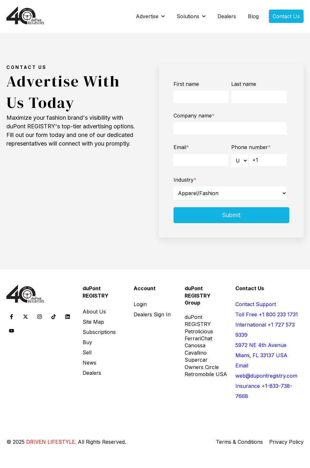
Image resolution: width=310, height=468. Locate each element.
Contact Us (286, 16)
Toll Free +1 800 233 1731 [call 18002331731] (266, 314)
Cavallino (196, 353)
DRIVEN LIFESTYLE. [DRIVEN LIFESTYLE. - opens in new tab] (51, 442)
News (89, 362)
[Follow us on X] (25, 317)
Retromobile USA (206, 374)
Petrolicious (199, 331)
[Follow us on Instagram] (39, 317)
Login (140, 304)
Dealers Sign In (152, 314)
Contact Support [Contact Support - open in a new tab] (255, 304)
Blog (253, 16)
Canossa (195, 345)
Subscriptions (99, 332)
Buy (87, 342)
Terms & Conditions (239, 442)
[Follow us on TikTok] (53, 317)
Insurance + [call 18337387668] (250, 386)
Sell (87, 352)
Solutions (188, 16)
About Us (94, 311)
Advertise (147, 16)
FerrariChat (198, 338)
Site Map (93, 322)
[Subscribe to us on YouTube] (11, 331)
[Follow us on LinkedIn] (68, 317)
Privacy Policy (286, 442)
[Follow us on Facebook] (11, 317)
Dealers (227, 16)
